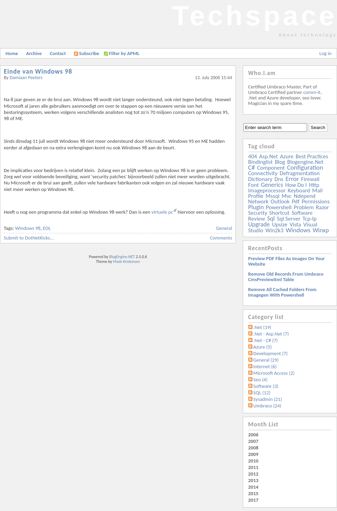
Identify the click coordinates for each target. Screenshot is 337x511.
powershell (279, 207)
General (224, 228)
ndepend (304, 196)
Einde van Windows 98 (38, 71)
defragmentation (299, 173)
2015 (253, 493)
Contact (58, 53)
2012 (253, 474)
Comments (221, 238)
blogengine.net (305, 162)
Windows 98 (28, 228)
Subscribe (86, 53)
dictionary (260, 179)
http (314, 185)
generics (272, 185)
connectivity (263, 173)
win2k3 (274, 230)
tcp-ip (310, 218)
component (271, 167)
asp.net (268, 156)
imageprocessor (267, 190)
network (258, 201)
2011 (253, 467)
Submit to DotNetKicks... (29, 238)
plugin (256, 207)
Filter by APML (124, 53)
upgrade (259, 224)
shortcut (279, 212)
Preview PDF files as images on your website (286, 261)
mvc (287, 196)
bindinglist (260, 162)
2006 (253, 434)
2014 (253, 487)
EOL (47, 228)
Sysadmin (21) (267, 399)
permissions (315, 201)
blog (280, 162)
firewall (310, 179)
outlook (280, 201)
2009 (253, 454)
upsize (279, 224)
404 (252, 156)
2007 (253, 441)
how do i (296, 185)
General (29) (266, 360)
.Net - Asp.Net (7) (271, 334)
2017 (253, 500)
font (253, 185)
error (292, 179)
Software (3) (266, 386)
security (257, 212)
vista (295, 224)
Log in (325, 53)
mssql (272, 196)
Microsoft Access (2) (274, 373)
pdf (295, 201)
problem (304, 207)
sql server (288, 218)
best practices (312, 156)
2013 (253, 480)
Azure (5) (262, 347)
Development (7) (270, 353)
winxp (321, 230)
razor (322, 207)
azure (286, 156)
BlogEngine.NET (122, 256)
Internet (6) (265, 366)
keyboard (299, 190)
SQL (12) (262, 393)
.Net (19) (262, 327)
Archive (34, 53)
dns (278, 179)
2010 (253, 461)
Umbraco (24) (267, 406)
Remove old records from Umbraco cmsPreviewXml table (286, 277)
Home (12, 53)
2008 (253, 447)
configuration (305, 167)
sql (271, 218)
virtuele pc (162, 212)
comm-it (311, 92)
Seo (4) (260, 379)
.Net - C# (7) (265, 340)
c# (251, 167)
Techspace (254, 15)
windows (298, 230)
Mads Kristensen (126, 261)
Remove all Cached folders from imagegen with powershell (282, 292)
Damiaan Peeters (26, 78)
